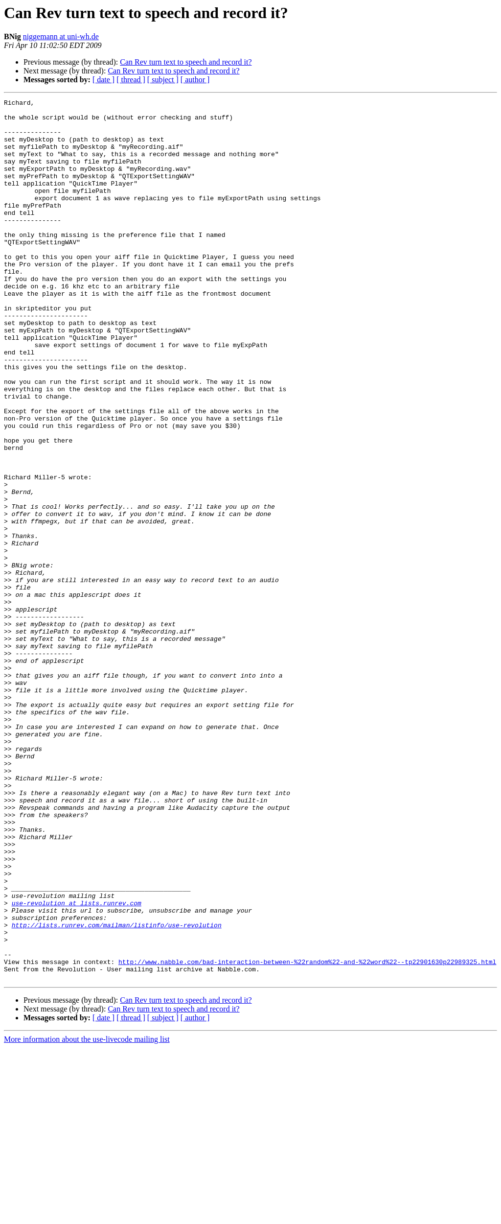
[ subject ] (163, 79)
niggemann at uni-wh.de (61, 36)
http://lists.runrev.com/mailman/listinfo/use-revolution (117, 1090)
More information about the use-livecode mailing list (87, 1215)
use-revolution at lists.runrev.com (76, 1064)
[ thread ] (130, 79)
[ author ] (195, 79)
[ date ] (103, 79)
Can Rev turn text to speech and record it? (185, 62)
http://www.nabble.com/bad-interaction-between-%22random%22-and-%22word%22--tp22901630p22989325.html (307, 1134)
